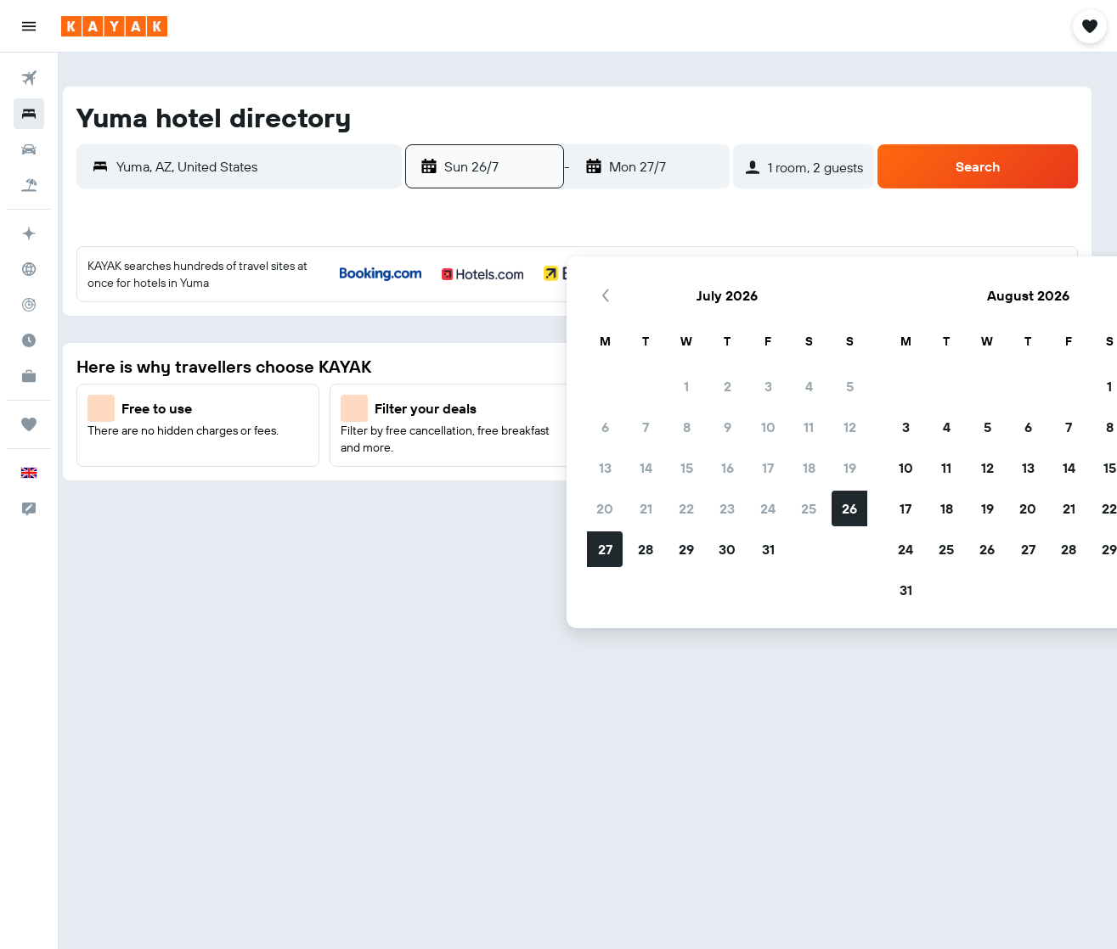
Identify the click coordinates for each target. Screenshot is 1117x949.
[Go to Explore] (29, 269)
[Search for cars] (29, 149)
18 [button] (659, 406)
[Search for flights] (29, 78)
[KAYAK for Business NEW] (29, 376)
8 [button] (537, 365)
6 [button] (456, 365)
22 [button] (536, 447)
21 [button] (496, 447)
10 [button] (619, 365)
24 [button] (618, 447)
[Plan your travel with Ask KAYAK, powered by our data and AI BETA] (29, 233)
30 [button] (577, 488)
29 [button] (536, 488)
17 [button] (618, 406)
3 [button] (619, 325)
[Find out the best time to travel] (29, 340)
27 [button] (455, 488)
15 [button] (537, 406)
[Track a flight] (29, 305)
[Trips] (29, 424)
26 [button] (700, 447)
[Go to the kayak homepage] (114, 26)
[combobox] (272, 166)
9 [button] (578, 365)
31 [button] (618, 488)
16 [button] (578, 406)
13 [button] (455, 406)
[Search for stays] (29, 114)
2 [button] (578, 325)
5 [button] (700, 325)
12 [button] (700, 365)
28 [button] (496, 488)
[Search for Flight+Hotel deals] (29, 185)
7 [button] (496, 365)
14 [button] (496, 406)
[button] (29, 26)
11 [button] (659, 365)
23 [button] (577, 447)
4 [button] (659, 325)
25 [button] (659, 447)
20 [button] (455, 447)
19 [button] (700, 406)
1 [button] (536, 325)
